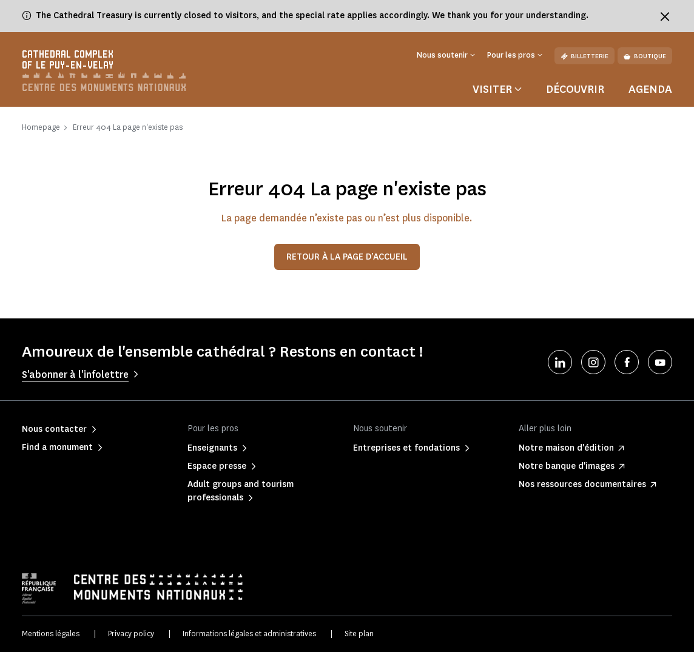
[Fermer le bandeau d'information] (665, 16)
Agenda (650, 89)
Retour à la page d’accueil (347, 257)
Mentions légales (50, 633)
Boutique (645, 56)
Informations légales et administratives (249, 633)
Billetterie (584, 56)
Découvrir (575, 89)
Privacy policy (131, 633)
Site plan (359, 633)
